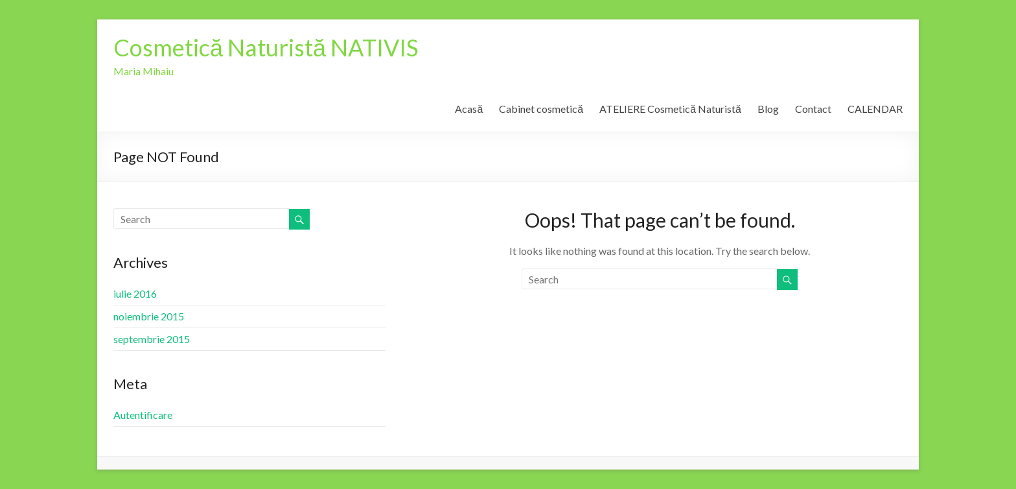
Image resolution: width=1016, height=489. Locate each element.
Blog (768, 108)
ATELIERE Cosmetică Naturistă (670, 108)
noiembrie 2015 (148, 316)
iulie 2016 (135, 293)
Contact (813, 108)
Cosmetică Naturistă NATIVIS (266, 47)
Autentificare (142, 415)
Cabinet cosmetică (541, 108)
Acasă (469, 108)
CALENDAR (875, 108)
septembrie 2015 (151, 339)
